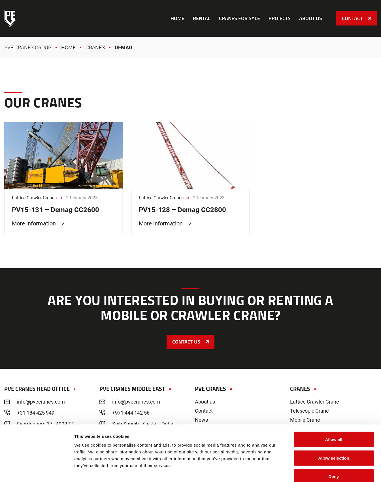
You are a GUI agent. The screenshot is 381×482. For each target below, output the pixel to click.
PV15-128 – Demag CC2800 (190, 178)
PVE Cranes (10, 18)
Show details (297, 470)
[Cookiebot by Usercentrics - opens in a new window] (36, 471)
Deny (334, 444)
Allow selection (333, 426)
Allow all (333, 407)
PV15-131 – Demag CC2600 (63, 178)
